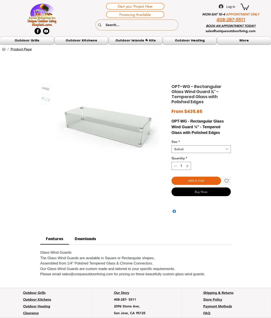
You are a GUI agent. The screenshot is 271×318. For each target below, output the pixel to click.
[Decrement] (175, 166)
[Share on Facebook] (174, 211)
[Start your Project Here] (135, 6)
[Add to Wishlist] (227, 181)
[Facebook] (38, 31)
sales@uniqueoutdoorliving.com (231, 31)
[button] (245, 6)
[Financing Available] (135, 14)
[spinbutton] (181, 166)
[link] (54, 238)
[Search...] (137, 25)
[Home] (4, 49)
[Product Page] (21, 49)
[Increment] (188, 166)
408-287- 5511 (125, 299)
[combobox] (201, 149)
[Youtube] (46, 31)
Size (175, 142)
